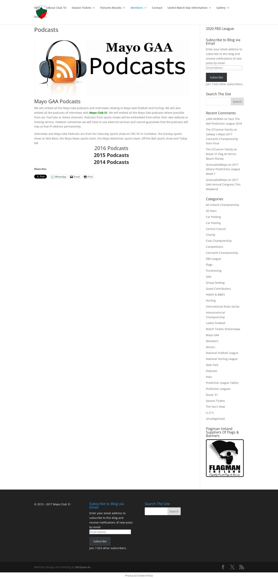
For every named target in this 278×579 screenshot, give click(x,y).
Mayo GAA (212, 335)
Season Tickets (81, 8)
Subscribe (216, 77)
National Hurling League (222, 359)
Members (137, 8)
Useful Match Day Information (187, 8)
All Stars (211, 211)
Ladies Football (215, 323)
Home (38, 8)
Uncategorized (215, 418)
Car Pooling (213, 223)
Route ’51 (40, 17)
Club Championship (219, 241)
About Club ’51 (57, 8)
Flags (209, 264)
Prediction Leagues (218, 389)
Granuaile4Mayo (216, 164)
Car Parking (213, 217)
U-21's (210, 412)
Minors (210, 347)
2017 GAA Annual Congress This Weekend (223, 184)
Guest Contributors (218, 288)
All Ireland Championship (222, 205)
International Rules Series (223, 306)
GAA (208, 276)
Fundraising (213, 270)
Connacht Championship (222, 253)
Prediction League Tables (222, 383)
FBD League (213, 259)
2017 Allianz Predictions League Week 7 (223, 169)
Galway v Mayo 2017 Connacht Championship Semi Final (222, 138)
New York (212, 365)
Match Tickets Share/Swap (223, 329)
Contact (157, 8)
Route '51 (212, 395)
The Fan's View (215, 406)
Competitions (214, 247)
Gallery (221, 8)
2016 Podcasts (111, 148)
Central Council (216, 229)
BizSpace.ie (83, 567)
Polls (209, 377)
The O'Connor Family (219, 129)
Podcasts (211, 371)
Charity (210, 235)
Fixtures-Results (111, 8)
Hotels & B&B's (215, 294)
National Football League (222, 353)
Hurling (211, 300)
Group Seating (215, 282)
